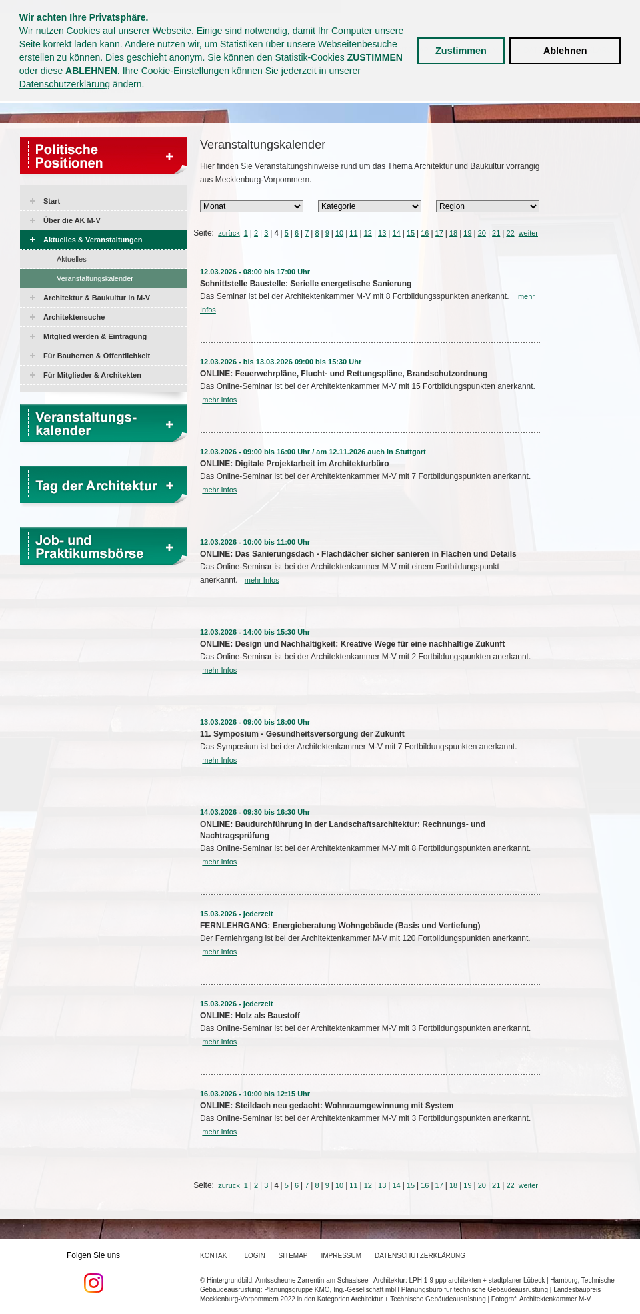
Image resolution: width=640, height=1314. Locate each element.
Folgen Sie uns (93, 1272)
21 (496, 233)
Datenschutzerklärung (64, 84)
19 (467, 233)
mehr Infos (219, 400)
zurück (228, 233)
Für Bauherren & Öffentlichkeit (96, 356)
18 (453, 233)
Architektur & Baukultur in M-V (96, 298)
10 (339, 233)
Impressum (341, 1255)
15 (411, 233)
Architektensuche (74, 317)
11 (353, 233)
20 (482, 233)
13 (382, 233)
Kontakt (215, 1255)
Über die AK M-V (72, 220)
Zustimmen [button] (461, 50)
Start (51, 201)
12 (368, 233)
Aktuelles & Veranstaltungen (93, 240)
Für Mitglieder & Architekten (92, 375)
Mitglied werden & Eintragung (95, 336)
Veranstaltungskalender (95, 278)
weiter (528, 233)
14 (396, 233)
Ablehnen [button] (565, 50)
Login (254, 1255)
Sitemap (293, 1255)
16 (425, 233)
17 (439, 233)
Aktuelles (72, 259)
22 (510, 233)
